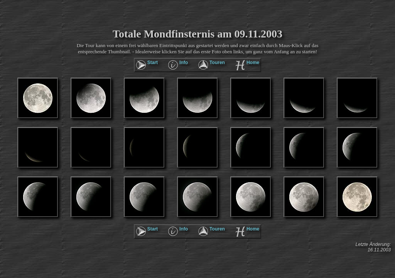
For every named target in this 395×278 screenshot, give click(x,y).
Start (152, 62)
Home (252, 62)
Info (183, 62)
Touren (217, 62)
